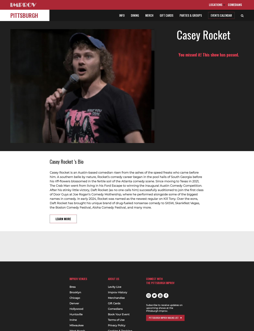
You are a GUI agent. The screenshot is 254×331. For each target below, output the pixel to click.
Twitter (154, 295)
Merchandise (116, 298)
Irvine (73, 320)
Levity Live (114, 287)
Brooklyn (75, 292)
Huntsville (76, 314)
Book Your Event (119, 314)
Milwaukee (76, 325)
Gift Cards (166, 15)
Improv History (117, 292)
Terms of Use (116, 320)
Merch (149, 15)
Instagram (148, 295)
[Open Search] (242, 15)
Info (122, 15)
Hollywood (76, 309)
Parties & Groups (191, 15)
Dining (135, 15)
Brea (72, 287)
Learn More (63, 196)
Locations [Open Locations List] (217, 5)
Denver (74, 303)
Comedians (235, 5)
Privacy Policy (116, 325)
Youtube (160, 295)
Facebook (166, 295)
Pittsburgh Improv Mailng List (164, 317)
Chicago (74, 298)
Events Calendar (221, 15)
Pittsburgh (24, 15)
